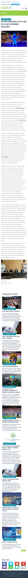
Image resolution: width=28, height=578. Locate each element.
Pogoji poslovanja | (10, 575)
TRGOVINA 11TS (9, 2)
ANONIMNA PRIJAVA (5, 4)
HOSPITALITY (15, 2)
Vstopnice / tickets (15, 4)
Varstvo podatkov (17, 575)
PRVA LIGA (3, 2)
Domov (2, 16)
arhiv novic (23, 550)
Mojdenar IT (16, 576)
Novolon (20, 576)
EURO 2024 (8, 19)
